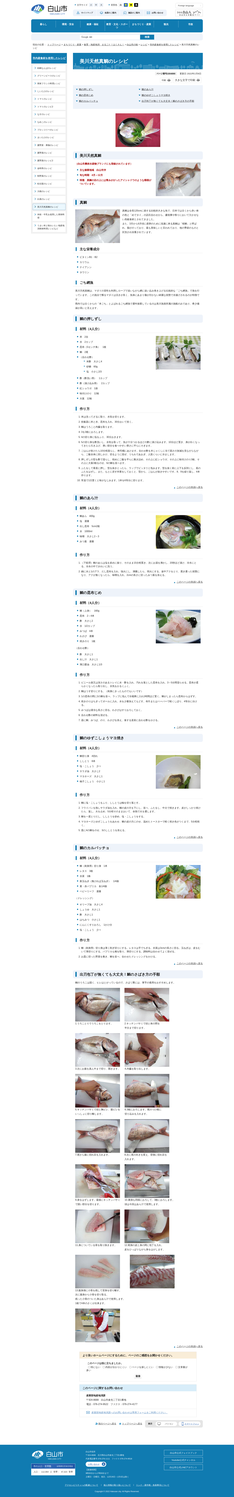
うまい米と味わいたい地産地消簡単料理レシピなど (50, 227)
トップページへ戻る (132, 1423)
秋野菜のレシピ (44, 176)
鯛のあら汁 (148, 89)
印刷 (164, 80)
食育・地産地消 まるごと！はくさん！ (104, 44)
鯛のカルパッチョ (88, 101)
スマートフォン (191, 1424)
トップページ (54, 44)
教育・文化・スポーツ (117, 26)
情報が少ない (166, 1367)
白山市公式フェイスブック (183, 1453)
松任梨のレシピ (44, 183)
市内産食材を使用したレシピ (164, 44)
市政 (190, 24)
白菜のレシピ (43, 199)
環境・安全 (68, 24)
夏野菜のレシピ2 (45, 160)
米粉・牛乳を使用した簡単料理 (50, 216)
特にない (95, 1367)
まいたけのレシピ (45, 137)
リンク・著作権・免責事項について (152, 1485)
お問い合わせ (94, 1464)
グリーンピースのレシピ (48, 76)
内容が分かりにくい (116, 1367)
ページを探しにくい (142, 1367)
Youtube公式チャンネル (183, 1460)
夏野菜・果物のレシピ (47, 145)
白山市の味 (132, 44)
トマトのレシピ (44, 99)
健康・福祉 (92, 24)
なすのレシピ (43, 114)
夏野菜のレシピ (44, 153)
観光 (166, 24)
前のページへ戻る (107, 1423)
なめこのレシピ (44, 122)
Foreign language (186, 5)
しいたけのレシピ (45, 91)
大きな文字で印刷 (185, 80)
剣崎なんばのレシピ (46, 68)
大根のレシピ (43, 191)
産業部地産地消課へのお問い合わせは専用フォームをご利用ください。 (129, 1412)
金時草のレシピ (44, 168)
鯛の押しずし (86, 89)
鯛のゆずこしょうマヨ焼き (156, 95)
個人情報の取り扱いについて (117, 1485)
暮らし (43, 24)
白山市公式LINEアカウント (183, 1467)
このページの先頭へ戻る (190, 487)
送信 (138, 1376)
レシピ (144, 44)
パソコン (169, 1424)
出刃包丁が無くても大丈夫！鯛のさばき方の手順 (168, 101)
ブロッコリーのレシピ (47, 130)
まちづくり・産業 (141, 24)
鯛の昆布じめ (86, 95)
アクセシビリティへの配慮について (81, 1485)
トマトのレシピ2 (45, 106)
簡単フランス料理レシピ (48, 83)
